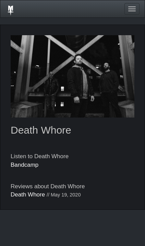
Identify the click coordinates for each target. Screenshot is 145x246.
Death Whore (28, 194)
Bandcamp (24, 165)
